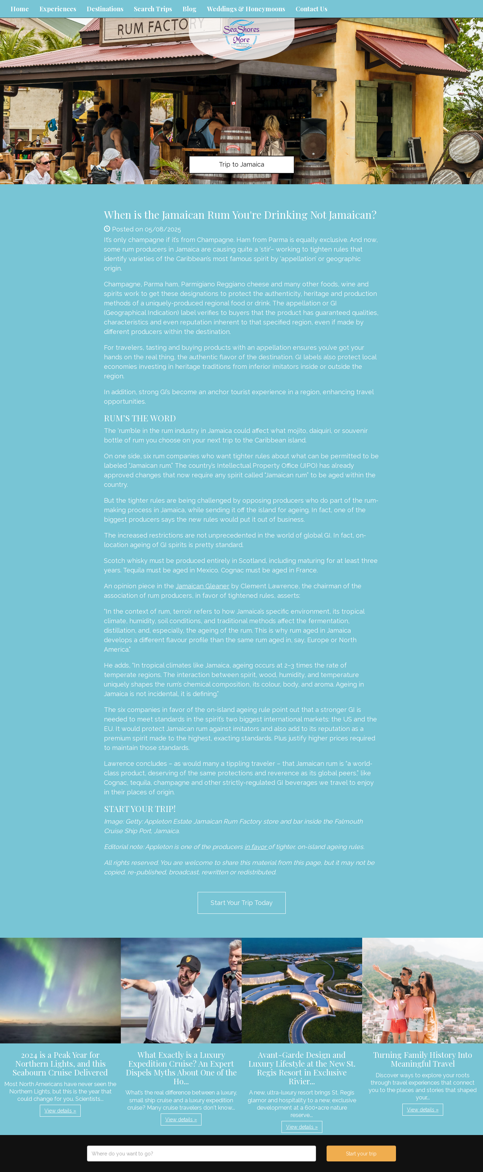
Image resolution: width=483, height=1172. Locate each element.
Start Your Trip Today (242, 902)
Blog (189, 9)
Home (20, 9)
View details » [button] (60, 1111)
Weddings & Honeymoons (246, 9)
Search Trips (153, 9)
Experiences (57, 9)
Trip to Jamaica (241, 164)
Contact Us (311, 9)
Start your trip (361, 1154)
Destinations (105, 9)
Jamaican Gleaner (202, 586)
